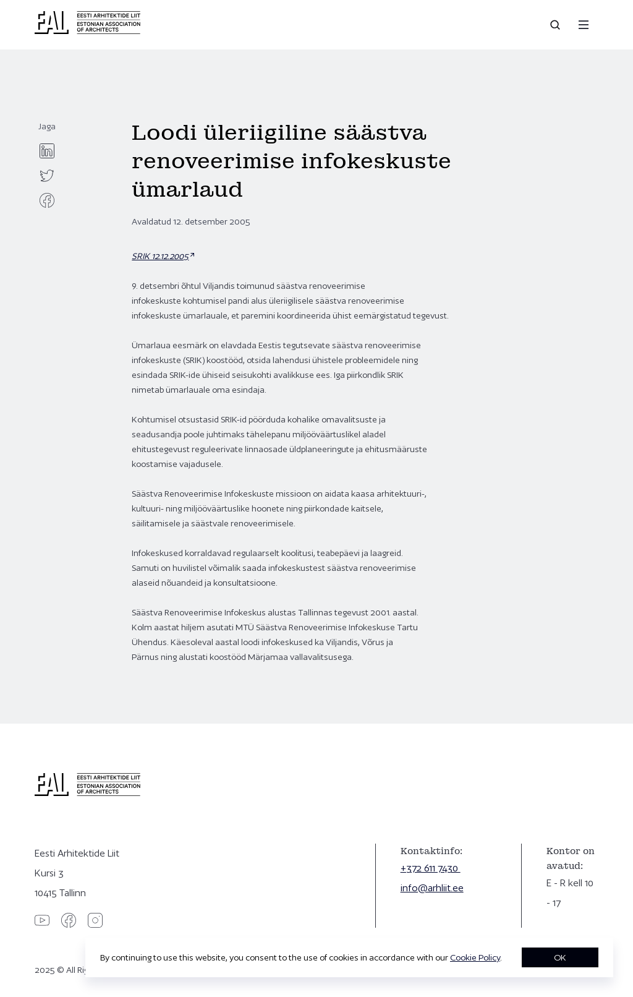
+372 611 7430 (431, 868)
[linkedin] (47, 151)
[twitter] (47, 175)
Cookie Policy (475, 957)
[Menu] (583, 25)
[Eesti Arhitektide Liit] (87, 31)
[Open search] (556, 25)
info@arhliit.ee (432, 888)
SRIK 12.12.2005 (160, 256)
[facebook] (47, 200)
